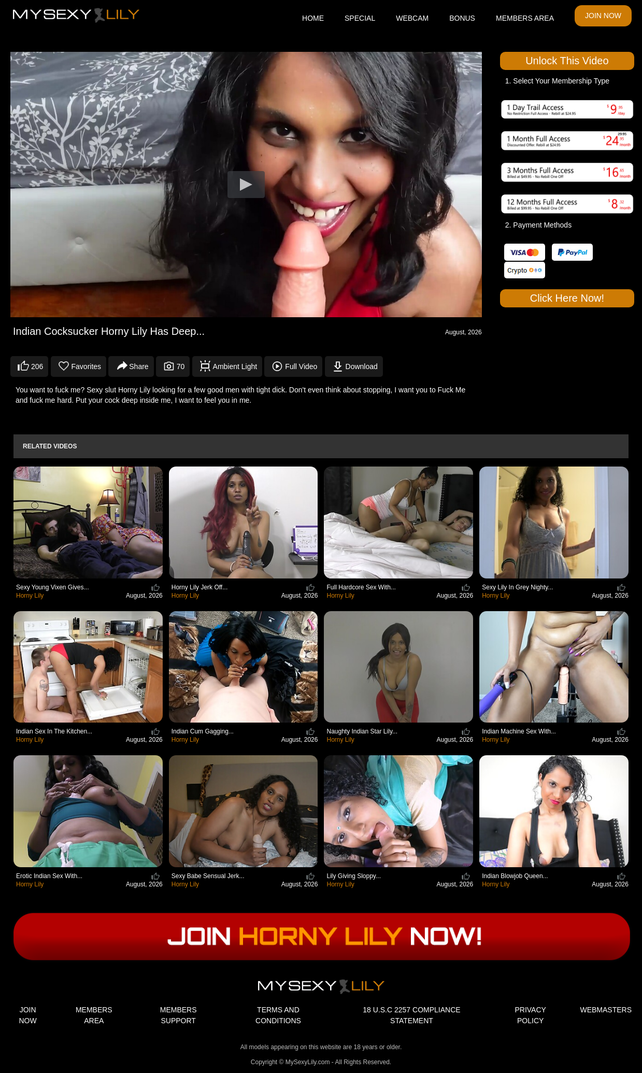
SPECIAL (360, 18)
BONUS (462, 18)
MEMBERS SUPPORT (178, 1015)
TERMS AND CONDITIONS (278, 1015)
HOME (313, 18)
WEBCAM (412, 18)
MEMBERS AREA (525, 18)
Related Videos (50, 446)
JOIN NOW (603, 15)
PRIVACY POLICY (530, 1015)
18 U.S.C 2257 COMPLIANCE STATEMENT (411, 1015)
